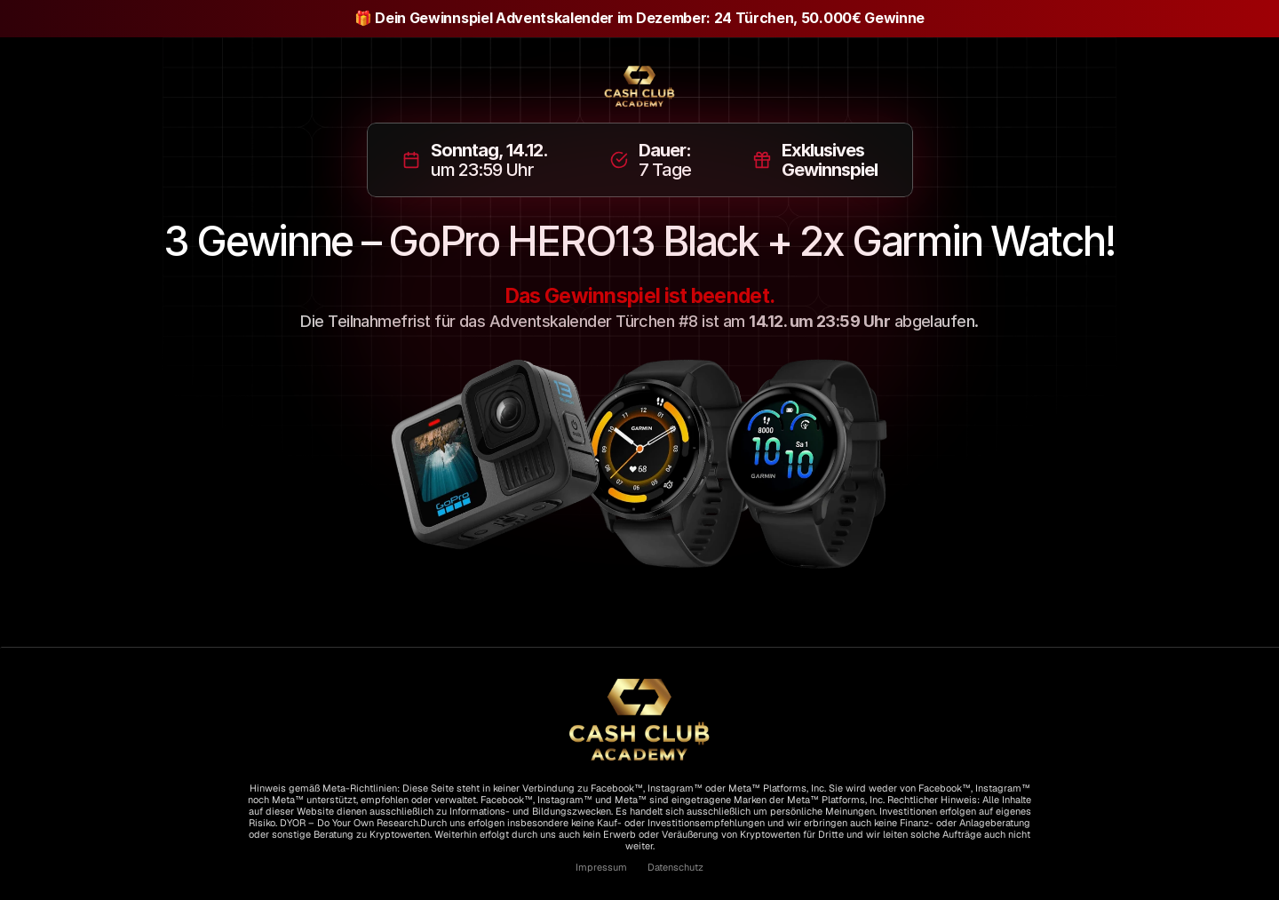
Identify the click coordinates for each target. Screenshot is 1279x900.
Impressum (601, 867)
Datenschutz (674, 867)
